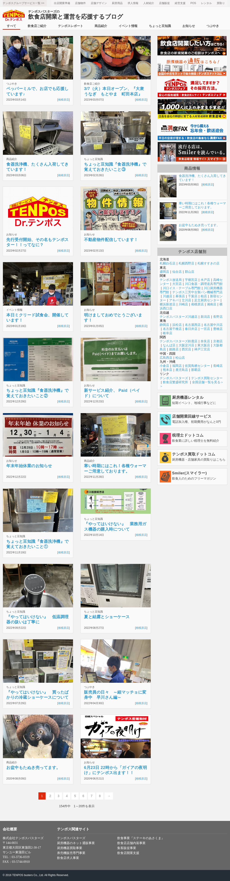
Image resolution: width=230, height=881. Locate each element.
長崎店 (218, 365)
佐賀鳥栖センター (197, 365)
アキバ (174, 300)
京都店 (218, 341)
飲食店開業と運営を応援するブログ (75, 15)
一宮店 (205, 329)
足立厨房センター (206, 300)
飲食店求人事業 (68, 858)
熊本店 (167, 370)
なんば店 (169, 345)
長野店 (218, 316)
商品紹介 (101, 26)
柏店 (204, 296)
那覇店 (196, 370)
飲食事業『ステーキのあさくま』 (140, 838)
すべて (11, 26)
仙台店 (177, 271)
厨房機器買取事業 (69, 848)
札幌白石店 (167, 263)
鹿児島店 (181, 370)
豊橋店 (218, 329)
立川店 (186, 300)
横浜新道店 (167, 304)
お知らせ (188, 26)
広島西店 (166, 357)
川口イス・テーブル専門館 (182, 288)
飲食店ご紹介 (37, 26)
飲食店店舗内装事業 (131, 843)
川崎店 (183, 304)
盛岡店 (164, 271)
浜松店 (177, 325)
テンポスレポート (70, 26)
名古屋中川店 (213, 325)
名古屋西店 (193, 325)
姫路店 (174, 349)
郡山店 (189, 271)
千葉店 (192, 296)
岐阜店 (167, 333)
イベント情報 (128, 26)
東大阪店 (203, 345)
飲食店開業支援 (128, 853)
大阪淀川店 (186, 345)
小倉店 (164, 365)
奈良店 (205, 341)
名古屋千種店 (172, 329)
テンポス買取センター (207, 378)
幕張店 (180, 296)
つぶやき (212, 26)
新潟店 (205, 316)
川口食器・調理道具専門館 (204, 284)
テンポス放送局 (171, 280)
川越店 (167, 296)
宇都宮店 (191, 280)
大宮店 (177, 284)
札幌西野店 (186, 263)
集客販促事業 (126, 848)
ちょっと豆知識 (160, 26)
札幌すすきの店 (208, 263)
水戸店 (205, 280)
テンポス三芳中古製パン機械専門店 (197, 292)
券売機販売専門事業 (71, 853)
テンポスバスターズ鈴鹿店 (178, 341)
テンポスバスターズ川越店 (178, 316)
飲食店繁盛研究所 (175, 382)
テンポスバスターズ (174, 378)
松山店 (180, 357)
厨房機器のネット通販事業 (76, 843)
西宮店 (186, 349)
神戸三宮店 (202, 349)
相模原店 (63, 99)
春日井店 (191, 329)
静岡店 (164, 325)
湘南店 (211, 304)
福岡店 (177, 365)
